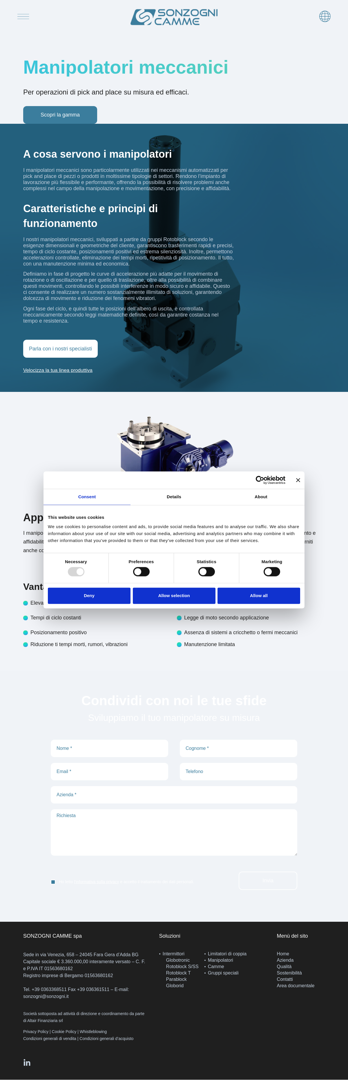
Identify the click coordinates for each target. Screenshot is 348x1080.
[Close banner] (298, 480)
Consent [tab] (87, 496)
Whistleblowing (93, 1032)
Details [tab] (174, 496)
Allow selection (174, 595)
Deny (89, 595)
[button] (59, 371)
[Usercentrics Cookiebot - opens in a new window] (260, 480)
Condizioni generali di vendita (49, 1039)
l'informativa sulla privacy (96, 882)
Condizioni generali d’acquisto (106, 1039)
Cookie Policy (64, 1032)
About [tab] (261, 496)
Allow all (259, 595)
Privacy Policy (35, 1032)
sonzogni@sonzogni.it (46, 996)
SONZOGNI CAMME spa (52, 936)
